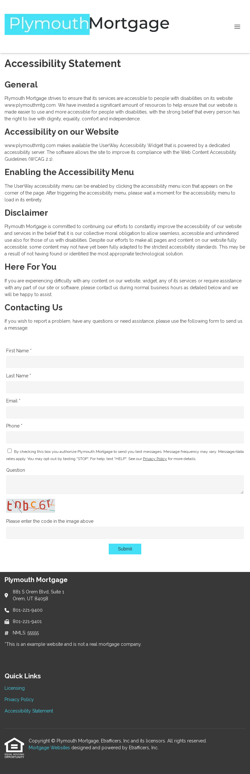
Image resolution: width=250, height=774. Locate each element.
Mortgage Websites (50, 747)
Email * (13, 400)
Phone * (14, 425)
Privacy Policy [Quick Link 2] (19, 699)
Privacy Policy (155, 458)
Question (15, 470)
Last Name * (18, 375)
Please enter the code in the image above (49, 521)
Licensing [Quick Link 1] (15, 688)
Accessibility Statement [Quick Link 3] (29, 710)
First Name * (19, 350)
